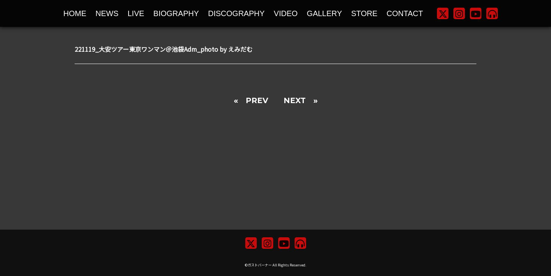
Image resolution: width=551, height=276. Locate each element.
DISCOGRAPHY (236, 13)
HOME (75, 13)
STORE (364, 13)
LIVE (136, 13)
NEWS (107, 13)
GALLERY (324, 13)
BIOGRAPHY (176, 13)
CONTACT (404, 13)
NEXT (295, 100)
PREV (257, 100)
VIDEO (286, 13)
